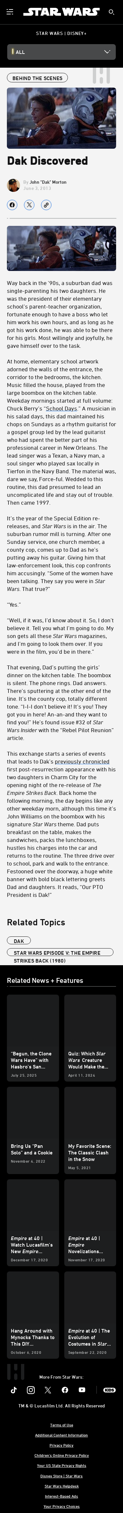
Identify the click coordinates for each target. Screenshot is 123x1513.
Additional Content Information (61, 1435)
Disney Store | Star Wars (61, 1475)
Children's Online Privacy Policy (61, 1455)
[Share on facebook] (12, 205)
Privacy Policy (61, 1445)
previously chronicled (82, 761)
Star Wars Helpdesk (62, 1486)
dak (19, 941)
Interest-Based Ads (61, 1496)
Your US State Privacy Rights (61, 1465)
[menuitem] (10, 12)
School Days (61, 408)
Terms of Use (61, 1424)
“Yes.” (14, 604)
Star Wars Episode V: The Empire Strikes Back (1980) (57, 953)
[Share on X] (29, 205)
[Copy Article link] (46, 205)
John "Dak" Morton (48, 182)
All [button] (20, 52)
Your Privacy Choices (62, 1506)
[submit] (111, 12)
